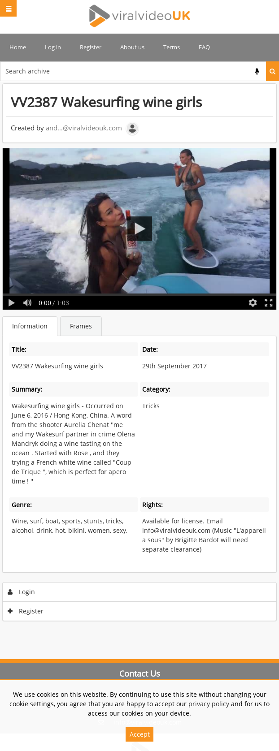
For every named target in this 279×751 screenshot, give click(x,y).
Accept (140, 734)
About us (132, 47)
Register (90, 47)
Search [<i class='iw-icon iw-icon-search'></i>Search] (272, 71)
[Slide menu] (8, 8)
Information (30, 326)
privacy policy (208, 703)
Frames (81, 326)
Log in (53, 47)
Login (21, 591)
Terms (171, 47)
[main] (139, 354)
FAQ (204, 47)
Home (17, 47)
